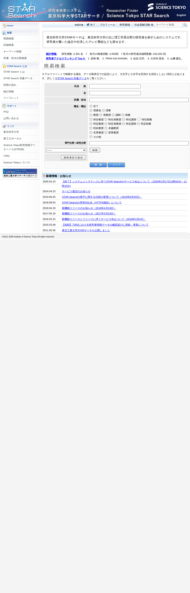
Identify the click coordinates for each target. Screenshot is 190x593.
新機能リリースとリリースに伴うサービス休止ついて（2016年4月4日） (104, 219)
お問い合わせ (11, 118)
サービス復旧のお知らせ (76, 191)
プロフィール (107, 24)
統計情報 (8, 91)
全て (92, 24)
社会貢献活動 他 (143, 24)
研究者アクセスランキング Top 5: (66, 58)
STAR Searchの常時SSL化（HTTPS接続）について (92, 202)
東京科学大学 (11, 131)
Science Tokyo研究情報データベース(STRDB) (19, 147)
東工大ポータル (12, 138)
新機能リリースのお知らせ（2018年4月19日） (89, 208)
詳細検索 (8, 44)
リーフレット (11, 97)
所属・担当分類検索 (15, 58)
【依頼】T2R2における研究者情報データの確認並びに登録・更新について (105, 224)
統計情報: (51, 53)
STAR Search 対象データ (18, 78)
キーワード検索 (12, 51)
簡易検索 (8, 38)
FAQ (6, 111)
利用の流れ (9, 84)
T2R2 (6, 155)
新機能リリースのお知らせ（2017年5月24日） (89, 213)
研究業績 (125, 24)
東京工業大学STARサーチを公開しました (86, 230)
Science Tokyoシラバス (16, 162)
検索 (185, 25)
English (181, 15)
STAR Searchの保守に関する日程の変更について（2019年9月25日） (102, 196)
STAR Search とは (14, 71)
